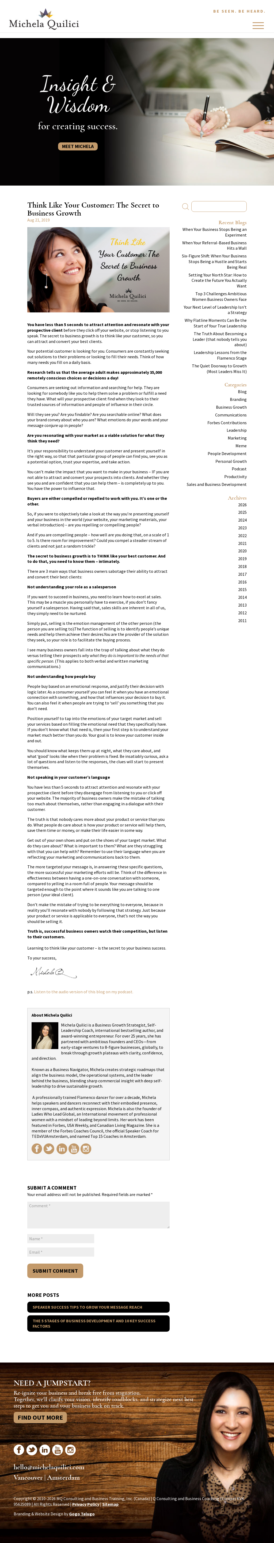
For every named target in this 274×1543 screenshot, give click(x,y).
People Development (227, 453)
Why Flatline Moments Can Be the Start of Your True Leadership (216, 323)
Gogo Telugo (82, 1513)
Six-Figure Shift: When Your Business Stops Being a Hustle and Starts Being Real (214, 261)
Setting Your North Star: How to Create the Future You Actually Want (218, 280)
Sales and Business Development (217, 484)
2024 (242, 520)
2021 (242, 543)
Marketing (237, 438)
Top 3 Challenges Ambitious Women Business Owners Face (219, 296)
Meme (241, 445)
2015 (242, 589)
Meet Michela (78, 146)
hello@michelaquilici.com (49, 1467)
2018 (242, 566)
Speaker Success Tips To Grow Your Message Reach (87, 1307)
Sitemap (110, 1504)
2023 (242, 527)
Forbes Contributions (227, 422)
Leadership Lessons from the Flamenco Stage (220, 355)
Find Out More (40, 1417)
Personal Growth (231, 461)
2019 (242, 558)
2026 (242, 504)
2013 (242, 605)
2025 (242, 512)
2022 (242, 535)
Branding (238, 399)
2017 (242, 574)
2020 (242, 550)
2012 (242, 612)
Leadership (237, 430)
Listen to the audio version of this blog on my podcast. (83, 991)
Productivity (235, 476)
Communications (231, 415)
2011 (242, 620)
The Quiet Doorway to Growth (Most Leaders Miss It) (219, 368)
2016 (242, 582)
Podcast (239, 468)
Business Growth (231, 407)
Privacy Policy (85, 1504)
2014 (242, 597)
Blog (242, 391)
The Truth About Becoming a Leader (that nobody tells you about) (220, 339)
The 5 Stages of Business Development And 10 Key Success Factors (94, 1323)
